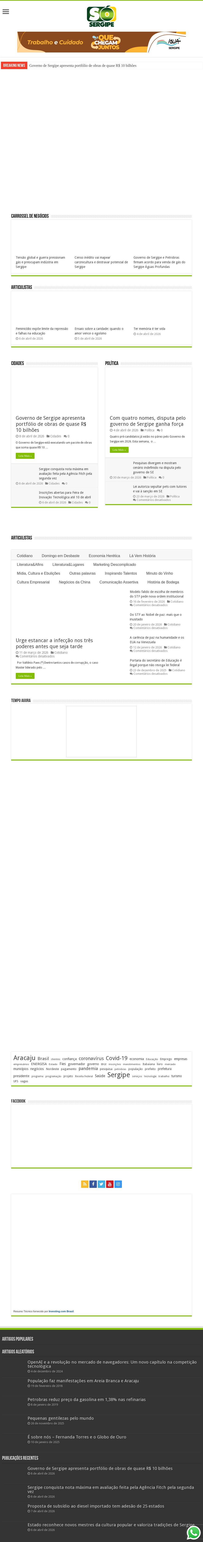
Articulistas (21, 287)
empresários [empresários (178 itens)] (21, 1064)
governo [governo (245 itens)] (93, 1064)
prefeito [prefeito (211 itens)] (150, 1069)
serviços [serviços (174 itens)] (137, 1076)
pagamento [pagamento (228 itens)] (68, 1069)
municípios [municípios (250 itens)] (20, 1069)
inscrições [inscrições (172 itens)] (115, 1064)
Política (111, 363)
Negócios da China (74, 582)
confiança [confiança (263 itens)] (69, 1059)
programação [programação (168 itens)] (53, 1076)
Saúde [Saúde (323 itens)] (100, 1076)
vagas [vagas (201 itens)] (24, 1081)
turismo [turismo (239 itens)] (176, 1076)
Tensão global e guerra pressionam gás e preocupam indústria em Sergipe (40, 262)
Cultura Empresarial (33, 582)
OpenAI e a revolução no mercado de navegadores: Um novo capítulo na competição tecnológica (112, 1364)
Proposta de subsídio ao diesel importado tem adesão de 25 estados (96, 1506)
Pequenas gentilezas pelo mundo (61, 1418)
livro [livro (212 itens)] (160, 1064)
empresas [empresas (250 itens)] (180, 1059)
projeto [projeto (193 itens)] (68, 1076)
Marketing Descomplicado (114, 565)
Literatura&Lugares (68, 565)
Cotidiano (25, 556)
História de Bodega (163, 582)
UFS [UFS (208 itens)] (15, 1081)
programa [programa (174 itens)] (37, 1076)
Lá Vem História (142, 556)
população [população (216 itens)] (135, 1069)
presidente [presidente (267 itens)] (21, 1076)
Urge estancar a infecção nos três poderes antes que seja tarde (54, 643)
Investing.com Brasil (61, 1311)
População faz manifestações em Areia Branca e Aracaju (83, 1380)
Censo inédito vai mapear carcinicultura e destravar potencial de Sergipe (101, 262)
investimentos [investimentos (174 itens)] (131, 1064)
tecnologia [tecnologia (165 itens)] (150, 1076)
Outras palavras (83, 573)
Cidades (17, 363)
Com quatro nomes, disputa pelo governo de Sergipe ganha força (148, 421)
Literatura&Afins (30, 565)
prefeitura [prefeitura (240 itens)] (164, 1069)
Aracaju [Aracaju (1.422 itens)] (24, 1058)
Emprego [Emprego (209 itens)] (166, 1059)
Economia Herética (104, 556)
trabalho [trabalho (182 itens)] (164, 1076)
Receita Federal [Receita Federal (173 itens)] (84, 1076)
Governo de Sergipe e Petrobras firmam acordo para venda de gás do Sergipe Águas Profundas (159, 262)
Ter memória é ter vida (149, 329)
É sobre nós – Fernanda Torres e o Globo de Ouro (77, 1437)
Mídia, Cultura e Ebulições (38, 573)
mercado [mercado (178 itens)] (170, 1064)
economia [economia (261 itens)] (137, 1059)
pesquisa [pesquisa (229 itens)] (106, 1069)
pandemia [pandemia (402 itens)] (88, 1068)
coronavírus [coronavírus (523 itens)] (91, 1058)
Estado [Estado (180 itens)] (53, 1064)
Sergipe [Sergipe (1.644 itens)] (118, 1075)
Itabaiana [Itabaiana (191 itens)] (149, 1064)
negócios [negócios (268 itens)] (37, 1069)
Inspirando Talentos (121, 573)
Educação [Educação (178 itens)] (152, 1059)
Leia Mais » (25, 455)
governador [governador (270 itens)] (76, 1064)
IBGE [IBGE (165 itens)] (104, 1064)
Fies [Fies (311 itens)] (63, 1064)
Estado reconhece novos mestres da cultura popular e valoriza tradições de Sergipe (111, 1524)
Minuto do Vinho (159, 573)
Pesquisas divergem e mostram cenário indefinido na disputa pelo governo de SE (157, 467)
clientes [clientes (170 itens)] (55, 1059)
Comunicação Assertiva (118, 582)
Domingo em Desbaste (60, 556)
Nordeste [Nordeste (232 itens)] (52, 1069)
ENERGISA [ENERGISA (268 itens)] (39, 1064)
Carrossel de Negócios (30, 216)
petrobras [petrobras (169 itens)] (120, 1069)
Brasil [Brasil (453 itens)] (43, 1058)
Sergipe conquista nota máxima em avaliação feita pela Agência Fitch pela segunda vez (65, 473)
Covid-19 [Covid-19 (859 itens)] (116, 1058)
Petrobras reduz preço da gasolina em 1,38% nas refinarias (87, 1399)
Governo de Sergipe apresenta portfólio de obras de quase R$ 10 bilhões (82, 65)
